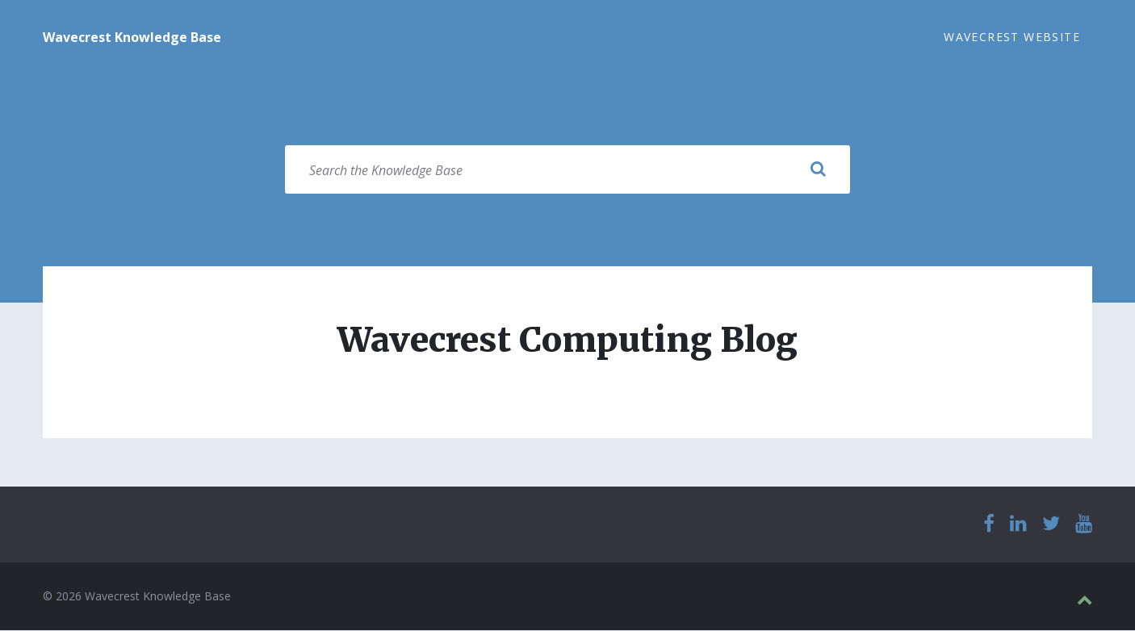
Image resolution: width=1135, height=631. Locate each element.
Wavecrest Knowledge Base (132, 37)
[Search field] (567, 170)
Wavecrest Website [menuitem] (1012, 36)
